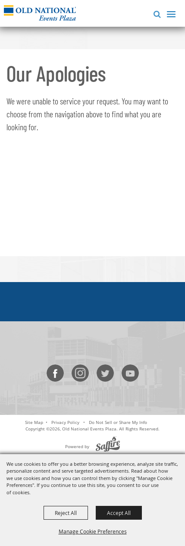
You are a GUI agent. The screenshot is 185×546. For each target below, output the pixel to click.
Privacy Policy (65, 422)
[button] (155, 13)
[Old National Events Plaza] (40, 13)
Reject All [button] (66, 512)
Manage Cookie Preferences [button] (93, 531)
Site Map (34, 422)
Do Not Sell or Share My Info (118, 422)
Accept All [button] (119, 512)
